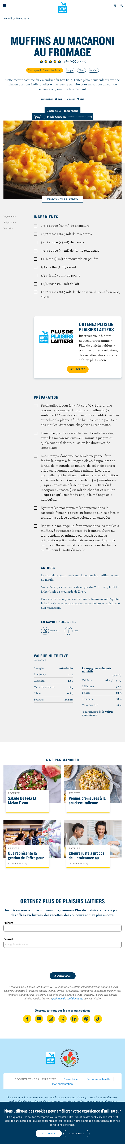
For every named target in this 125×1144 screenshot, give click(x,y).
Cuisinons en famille (98, 1079)
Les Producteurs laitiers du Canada (62, 7)
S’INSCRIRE (77, 369)
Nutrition (8, 228)
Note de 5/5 (59, 61)
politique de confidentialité (67, 998)
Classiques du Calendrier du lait (44, 70)
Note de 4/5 (55, 61)
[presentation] (62, 960)
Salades (93, 70)
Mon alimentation (62, 1084)
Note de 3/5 (50, 61)
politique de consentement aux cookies (50, 1120)
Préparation (9, 222)
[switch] (62, 116)
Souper (70, 70)
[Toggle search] (121, 5)
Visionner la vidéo (62, 199)
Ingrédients (9, 216)
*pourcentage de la (97, 713)
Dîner (81, 70)
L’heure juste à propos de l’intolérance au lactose (86, 858)
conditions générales (62, 1124)
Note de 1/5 (41, 61)
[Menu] (4, 5)
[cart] (114, 5)
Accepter (49, 1133)
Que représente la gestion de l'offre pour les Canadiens (26, 858)
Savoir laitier (71, 1079)
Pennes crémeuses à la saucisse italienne (87, 800)
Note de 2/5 (46, 61)
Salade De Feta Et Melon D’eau (22, 800)
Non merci (76, 1133)
